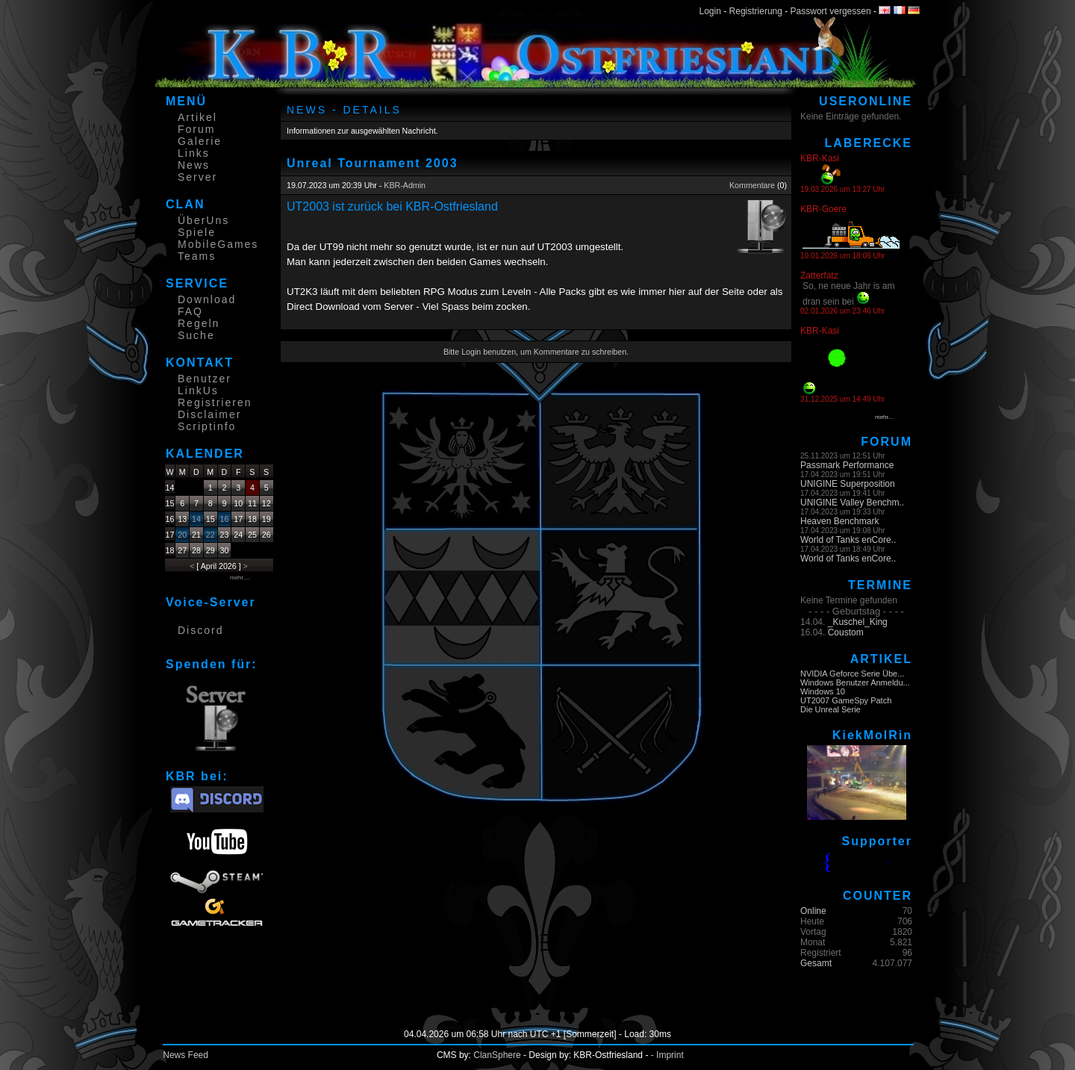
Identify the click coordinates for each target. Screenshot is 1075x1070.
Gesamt (816, 963)
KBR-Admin (405, 185)
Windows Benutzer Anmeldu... (855, 682)
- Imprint (667, 1055)
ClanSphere (496, 1055)
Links (194, 153)
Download (207, 299)
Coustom (846, 632)
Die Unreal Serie (830, 709)
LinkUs (198, 390)
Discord (200, 630)
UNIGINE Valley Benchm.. (852, 502)
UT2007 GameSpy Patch (845, 700)
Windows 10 (822, 691)
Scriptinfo (207, 426)
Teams (197, 256)
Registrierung (755, 11)
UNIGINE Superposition (847, 484)
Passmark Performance (847, 465)
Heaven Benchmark (839, 521)
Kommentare (752, 185)
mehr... (884, 417)
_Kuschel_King (858, 622)
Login (710, 11)
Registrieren (215, 402)
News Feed (185, 1055)
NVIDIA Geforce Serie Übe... (852, 673)
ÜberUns (203, 220)
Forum (196, 129)
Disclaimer (209, 414)
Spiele (197, 232)
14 (196, 518)
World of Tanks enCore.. (848, 540)
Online (813, 911)
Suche (196, 335)
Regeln (198, 323)
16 (224, 518)
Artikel (197, 117)
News (194, 165)
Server (197, 177)
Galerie (200, 141)
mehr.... (240, 577)
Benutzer (204, 379)
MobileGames (218, 244)
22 (210, 534)
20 (182, 534)
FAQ (190, 311)
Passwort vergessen (831, 11)
